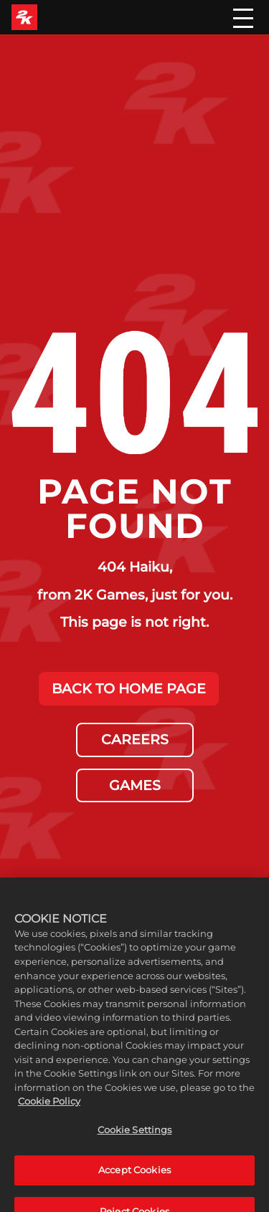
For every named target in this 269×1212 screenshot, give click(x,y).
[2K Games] (24, 17)
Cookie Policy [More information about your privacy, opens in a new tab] (49, 1112)
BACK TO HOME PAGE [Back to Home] (129, 688)
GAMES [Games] (135, 785)
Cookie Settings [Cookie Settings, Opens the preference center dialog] (135, 1141)
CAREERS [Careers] (135, 739)
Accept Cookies (134, 1182)
